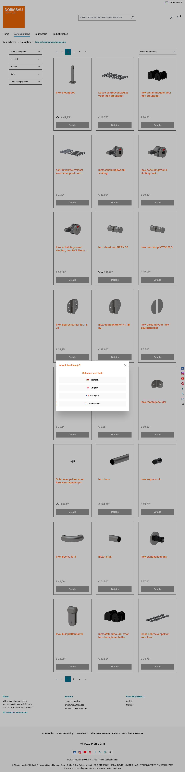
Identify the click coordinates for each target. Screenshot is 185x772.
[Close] (125, 365)
